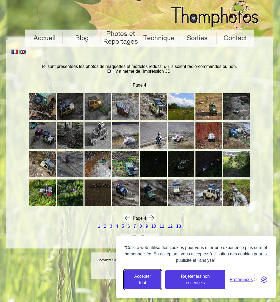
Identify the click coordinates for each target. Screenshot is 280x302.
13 (178, 226)
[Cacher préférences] (243, 279)
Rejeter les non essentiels (195, 279)
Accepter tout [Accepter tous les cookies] (142, 279)
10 (154, 226)
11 (163, 226)
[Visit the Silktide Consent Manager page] (264, 279)
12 (171, 226)
